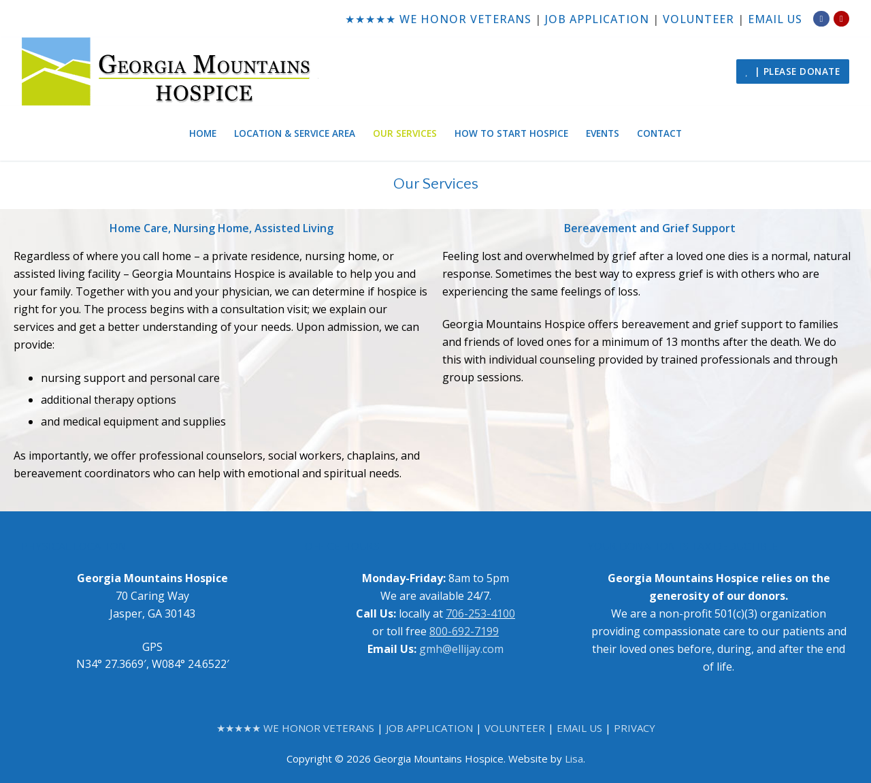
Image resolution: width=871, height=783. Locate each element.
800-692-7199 (464, 631)
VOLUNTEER (698, 19)
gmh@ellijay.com (461, 648)
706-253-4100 (480, 613)
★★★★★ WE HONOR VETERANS (438, 19)
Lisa (574, 758)
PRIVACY (634, 728)
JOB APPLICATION (597, 19)
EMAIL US (775, 19)
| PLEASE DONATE (792, 71)
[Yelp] (841, 19)
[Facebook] (821, 19)
